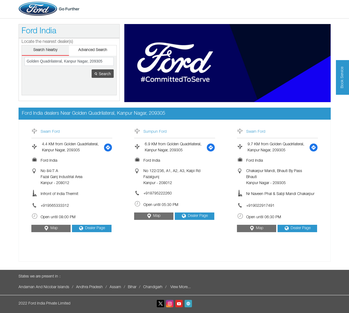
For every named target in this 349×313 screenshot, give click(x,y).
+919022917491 (260, 206)
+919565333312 (55, 206)
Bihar (132, 287)
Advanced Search (92, 50)
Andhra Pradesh (89, 287)
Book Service (342, 77)
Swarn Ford (50, 132)
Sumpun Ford (155, 132)
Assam (115, 287)
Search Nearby (45, 50)
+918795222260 (157, 194)
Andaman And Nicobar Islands (44, 287)
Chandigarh (153, 287)
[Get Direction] (108, 147)
